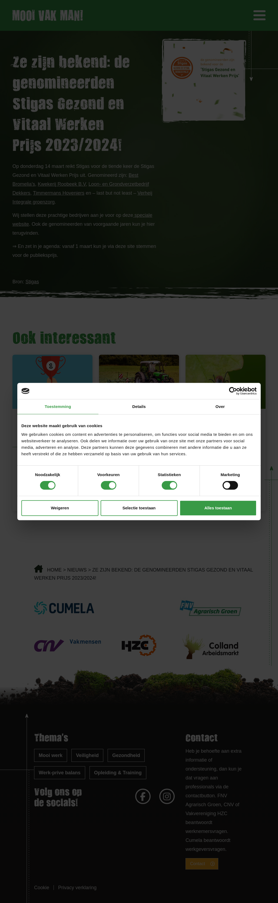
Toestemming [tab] (58, 406)
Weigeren (60, 508)
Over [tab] (220, 406)
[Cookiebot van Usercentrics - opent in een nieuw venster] (233, 391)
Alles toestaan (218, 508)
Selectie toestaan (139, 508)
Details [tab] (139, 406)
